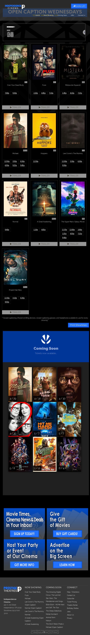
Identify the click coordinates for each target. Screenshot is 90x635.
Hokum (48, 621)
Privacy (69, 618)
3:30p (72, 161)
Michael (27, 598)
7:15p (80, 93)
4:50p (72, 233)
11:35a (64, 229)
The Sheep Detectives (54, 611)
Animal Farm (50, 617)
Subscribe (70, 598)
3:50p (15, 161)
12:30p (64, 161)
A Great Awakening (32, 624)
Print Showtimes (78, 325)
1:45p (64, 93)
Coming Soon (62, 15)
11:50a (35, 161)
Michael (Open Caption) (54, 627)
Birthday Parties (73, 608)
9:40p (7, 229)
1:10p (36, 229)
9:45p (22, 165)
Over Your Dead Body (33, 592)
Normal (27, 615)
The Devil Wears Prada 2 (55, 624)
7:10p (51, 93)
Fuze (26, 595)
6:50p (7, 165)
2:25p (64, 233)
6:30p (22, 161)
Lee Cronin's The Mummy (34, 611)
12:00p (72, 229)
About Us (70, 615)
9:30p (15, 93)
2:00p (80, 229)
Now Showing (49, 15)
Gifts (72, 15)
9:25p (15, 165)
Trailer (15, 107)
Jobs (68, 612)
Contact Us (71, 595)
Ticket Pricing (72, 602)
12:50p (7, 161)
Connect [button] (81, 15)
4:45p (43, 93)
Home (38, 15)
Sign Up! (79, 6)
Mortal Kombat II (52, 614)
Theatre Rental (72, 605)
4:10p (72, 93)
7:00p (7, 93)
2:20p (36, 93)
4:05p (43, 229)
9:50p (7, 302)
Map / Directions (73, 592)
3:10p (15, 298)
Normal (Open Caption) (33, 608)
